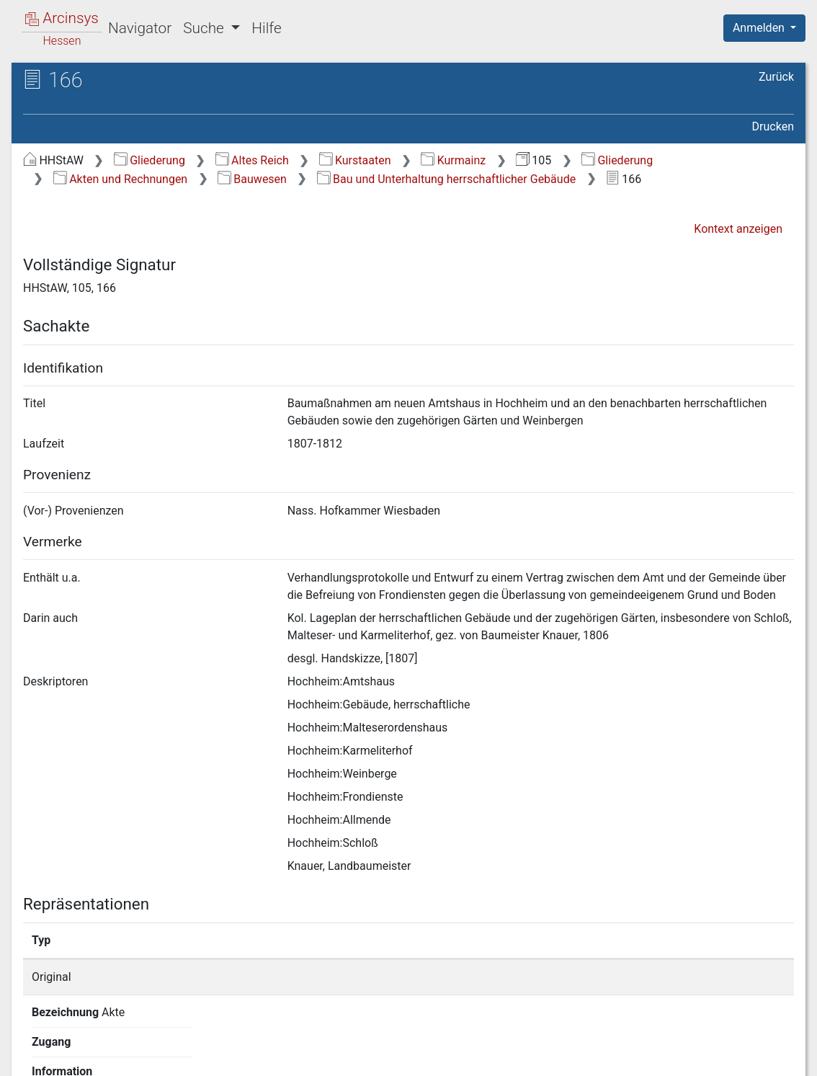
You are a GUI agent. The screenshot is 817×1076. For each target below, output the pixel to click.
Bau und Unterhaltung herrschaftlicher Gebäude (446, 179)
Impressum (769, 1056)
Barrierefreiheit (663, 1056)
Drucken (773, 126)
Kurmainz (453, 160)
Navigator (139, 28)
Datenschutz (552, 1056)
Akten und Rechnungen (120, 179)
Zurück (776, 77)
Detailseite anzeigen (619, 977)
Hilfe (266, 28)
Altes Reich (252, 160)
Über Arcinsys (445, 1056)
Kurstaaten (355, 160)
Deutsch (86, 1046)
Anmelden (760, 28)
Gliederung (149, 160)
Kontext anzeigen (738, 229)
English (33, 1046)
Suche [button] (205, 28)
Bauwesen (252, 179)
